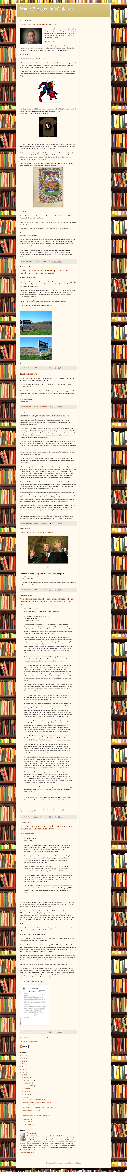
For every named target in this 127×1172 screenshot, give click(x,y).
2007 (23, 1075)
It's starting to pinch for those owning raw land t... (37, 1102)
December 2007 (28, 1077)
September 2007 (28, 1086)
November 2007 (28, 1080)
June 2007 (27, 1094)
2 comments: (43, 261)
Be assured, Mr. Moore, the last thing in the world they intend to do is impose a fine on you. (46, 827)
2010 (23, 1066)
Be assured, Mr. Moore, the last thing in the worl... (37, 1115)
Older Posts (72, 1038)
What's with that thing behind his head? (38, 24)
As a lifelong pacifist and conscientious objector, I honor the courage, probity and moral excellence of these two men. (47, 601)
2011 (23, 1064)
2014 (23, 1058)
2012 (23, 1061)
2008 (23, 1072)
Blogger (78, 1163)
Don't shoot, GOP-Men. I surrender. (37, 532)
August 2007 (27, 1088)
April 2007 (27, 1119)
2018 (23, 1055)
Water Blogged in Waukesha (47, 8)
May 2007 (27, 1097)
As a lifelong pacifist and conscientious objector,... (37, 1113)
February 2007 (28, 1124)
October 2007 (28, 1083)
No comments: (43, 367)
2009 (23, 1069)
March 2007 (27, 1122)
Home (48, 1038)
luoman (66, 1163)
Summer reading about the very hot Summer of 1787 (45, 415)
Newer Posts (23, 1038)
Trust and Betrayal (29, 374)
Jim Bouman (33, 1133)
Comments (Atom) (32, 1041)
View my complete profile (27, 1152)
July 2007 (26, 1091)
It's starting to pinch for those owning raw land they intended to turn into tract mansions (44, 271)
